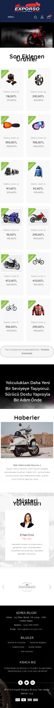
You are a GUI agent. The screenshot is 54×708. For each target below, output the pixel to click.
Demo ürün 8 (11, 276)
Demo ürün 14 (11, 138)
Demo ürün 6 (11, 322)
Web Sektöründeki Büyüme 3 (27, 465)
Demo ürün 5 (38, 322)
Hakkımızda (18, 647)
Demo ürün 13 (38, 138)
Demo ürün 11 (38, 184)
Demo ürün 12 (11, 184)
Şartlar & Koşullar (17, 642)
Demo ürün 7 (38, 276)
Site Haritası (27, 651)
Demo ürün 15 (38, 91)
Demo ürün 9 (38, 230)
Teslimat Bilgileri (38, 642)
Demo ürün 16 (11, 91)
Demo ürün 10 (11, 230)
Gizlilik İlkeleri (35, 647)
